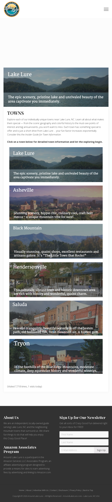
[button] (106, 9)
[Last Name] (84, 442)
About (28, 490)
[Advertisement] (56, 40)
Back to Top (88, 490)
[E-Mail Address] (77, 450)
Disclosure (63, 490)
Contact (53, 490)
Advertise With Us (40, 490)
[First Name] (84, 434)
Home (21, 490)
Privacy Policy (75, 490)
